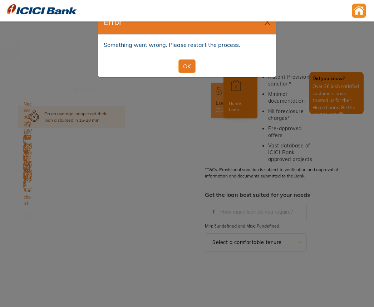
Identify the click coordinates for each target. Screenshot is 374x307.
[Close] (267, 22)
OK (187, 66)
